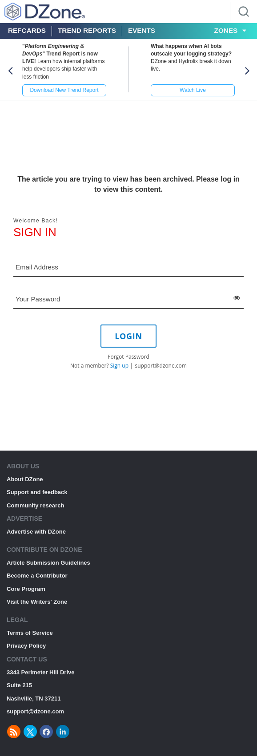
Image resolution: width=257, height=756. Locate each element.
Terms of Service (30, 632)
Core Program (26, 589)
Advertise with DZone (36, 531)
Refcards (27, 30)
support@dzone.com (161, 365)
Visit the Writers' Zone (37, 601)
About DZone (25, 479)
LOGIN (128, 336)
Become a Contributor (37, 575)
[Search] (243, 11)
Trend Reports (87, 30)
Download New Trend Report (64, 90)
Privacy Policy (26, 645)
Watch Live (193, 90)
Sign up (119, 365)
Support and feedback (37, 492)
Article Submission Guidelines (48, 562)
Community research (35, 505)
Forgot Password (128, 356)
